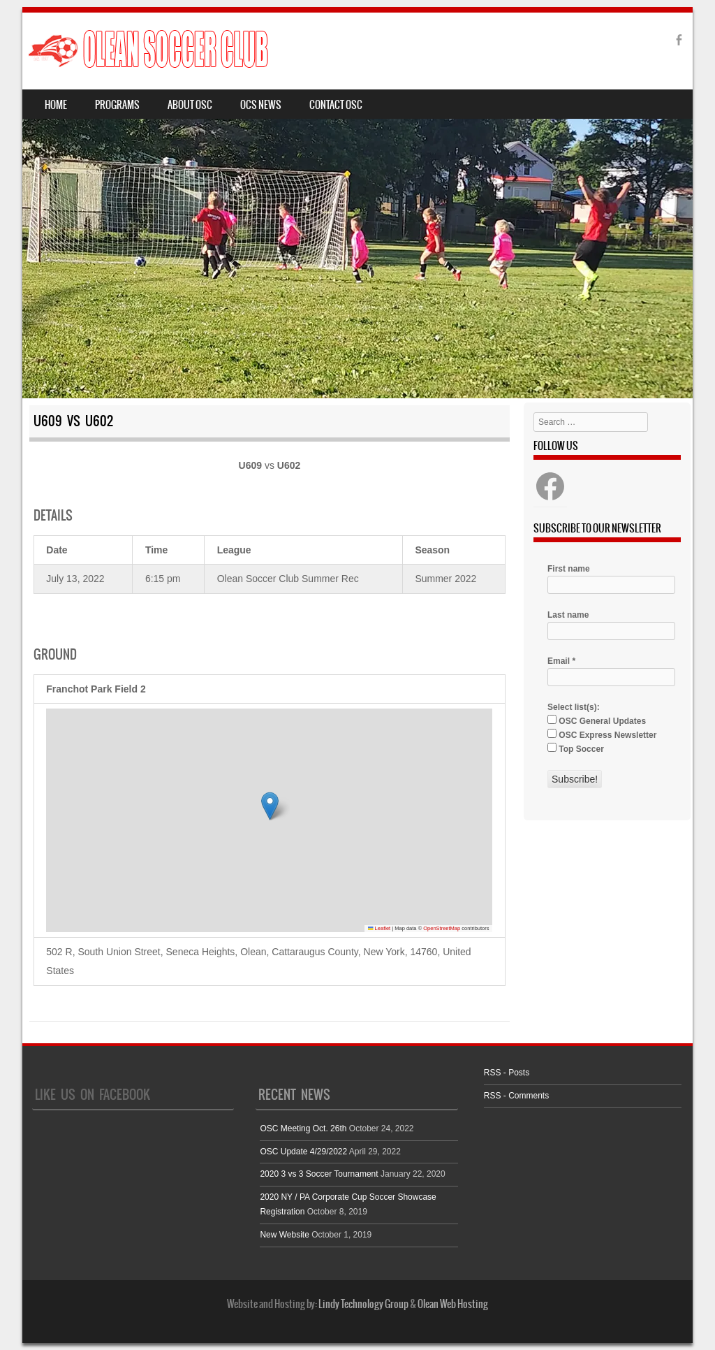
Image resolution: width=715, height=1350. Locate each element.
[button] (270, 806)
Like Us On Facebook (92, 1094)
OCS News (260, 104)
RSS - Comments (516, 1096)
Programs (117, 104)
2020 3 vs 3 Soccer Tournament (319, 1174)
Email (561, 661)
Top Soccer (575, 748)
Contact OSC (335, 104)
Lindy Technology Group (363, 1304)
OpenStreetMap (441, 928)
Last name (568, 615)
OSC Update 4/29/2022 (303, 1151)
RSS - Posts (506, 1072)
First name (568, 569)
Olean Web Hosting (453, 1304)
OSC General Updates (596, 720)
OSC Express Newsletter (601, 734)
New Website (284, 1235)
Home (56, 104)
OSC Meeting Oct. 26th (303, 1128)
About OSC (190, 104)
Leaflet (379, 928)
